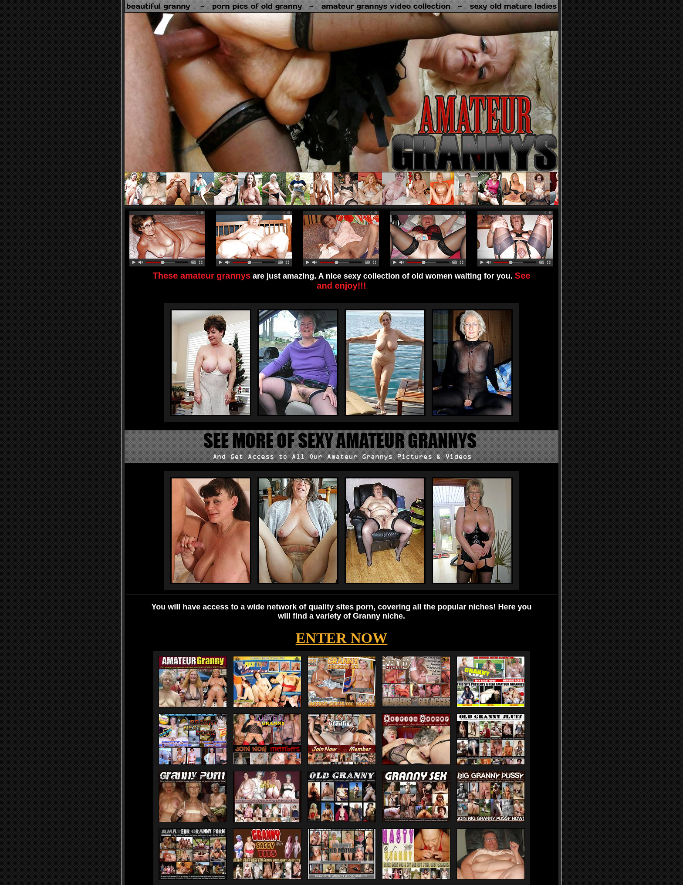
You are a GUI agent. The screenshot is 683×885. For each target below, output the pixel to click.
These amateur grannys (202, 275)
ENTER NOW (342, 638)
